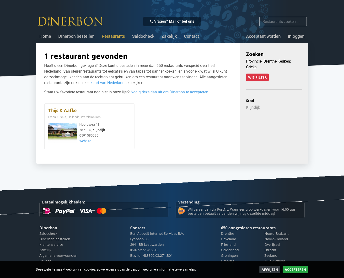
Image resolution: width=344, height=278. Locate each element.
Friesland (228, 244)
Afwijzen (270, 269)
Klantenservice (51, 244)
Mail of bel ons (181, 21)
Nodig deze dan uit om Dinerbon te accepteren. (170, 92)
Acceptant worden (263, 36)
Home (45, 36)
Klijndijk (98, 130)
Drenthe (227, 233)
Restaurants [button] (113, 36)
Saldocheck (143, 36)
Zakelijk (169, 36)
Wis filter (257, 77)
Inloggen (296, 36)
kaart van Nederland (107, 82)
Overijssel (272, 244)
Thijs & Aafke (62, 110)
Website (85, 141)
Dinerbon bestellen (76, 36)
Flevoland (228, 239)
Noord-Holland (276, 239)
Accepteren (295, 269)
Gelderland (230, 250)
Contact (191, 36)
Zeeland (270, 255)
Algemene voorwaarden (58, 255)
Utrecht (270, 250)
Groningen (229, 255)
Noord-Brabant (276, 233)
